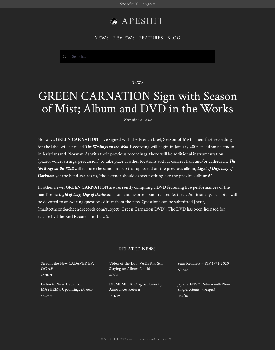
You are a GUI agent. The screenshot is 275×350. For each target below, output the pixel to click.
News (102, 38)
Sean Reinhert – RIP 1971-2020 (203, 263)
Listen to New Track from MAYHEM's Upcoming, (67, 287)
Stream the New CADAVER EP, (67, 266)
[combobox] (137, 56)
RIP (171, 339)
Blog (173, 38)
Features (151, 38)
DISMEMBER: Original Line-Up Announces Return (135, 287)
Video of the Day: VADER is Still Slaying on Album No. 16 (136, 266)
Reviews (124, 38)
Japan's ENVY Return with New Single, (203, 287)
